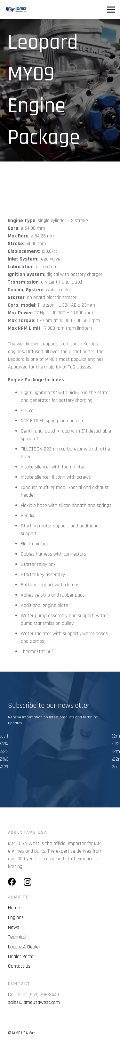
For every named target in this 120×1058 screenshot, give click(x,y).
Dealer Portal (21, 956)
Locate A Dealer (24, 947)
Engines (16, 917)
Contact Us (19, 966)
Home (14, 908)
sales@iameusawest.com (34, 1002)
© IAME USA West (23, 1033)
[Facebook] (12, 882)
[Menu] (111, 10)
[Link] (16, 9)
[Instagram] (27, 882)
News (13, 927)
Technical (17, 937)
